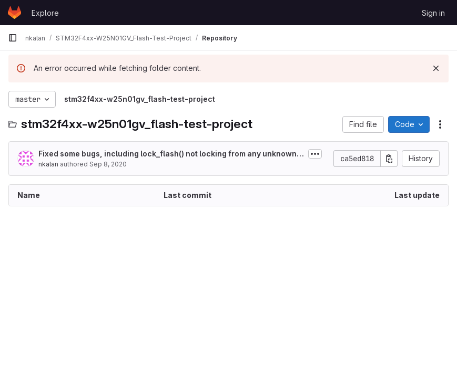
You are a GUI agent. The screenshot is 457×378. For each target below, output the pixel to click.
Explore (45, 12)
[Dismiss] (436, 68)
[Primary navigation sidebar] (12, 37)
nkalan (48, 164)
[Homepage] (14, 12)
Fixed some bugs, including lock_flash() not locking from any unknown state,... (170, 154)
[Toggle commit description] (315, 154)
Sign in (433, 12)
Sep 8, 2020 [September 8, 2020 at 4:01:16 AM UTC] (108, 164)
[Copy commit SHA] (389, 158)
